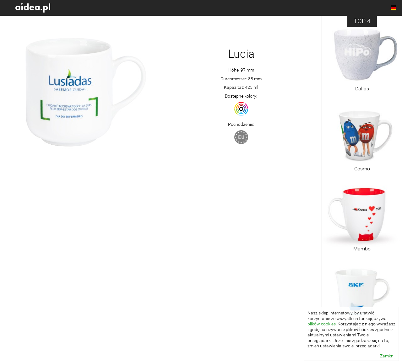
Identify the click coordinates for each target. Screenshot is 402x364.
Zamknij (387, 355)
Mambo (362, 249)
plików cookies (321, 323)
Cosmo (362, 169)
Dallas (362, 89)
